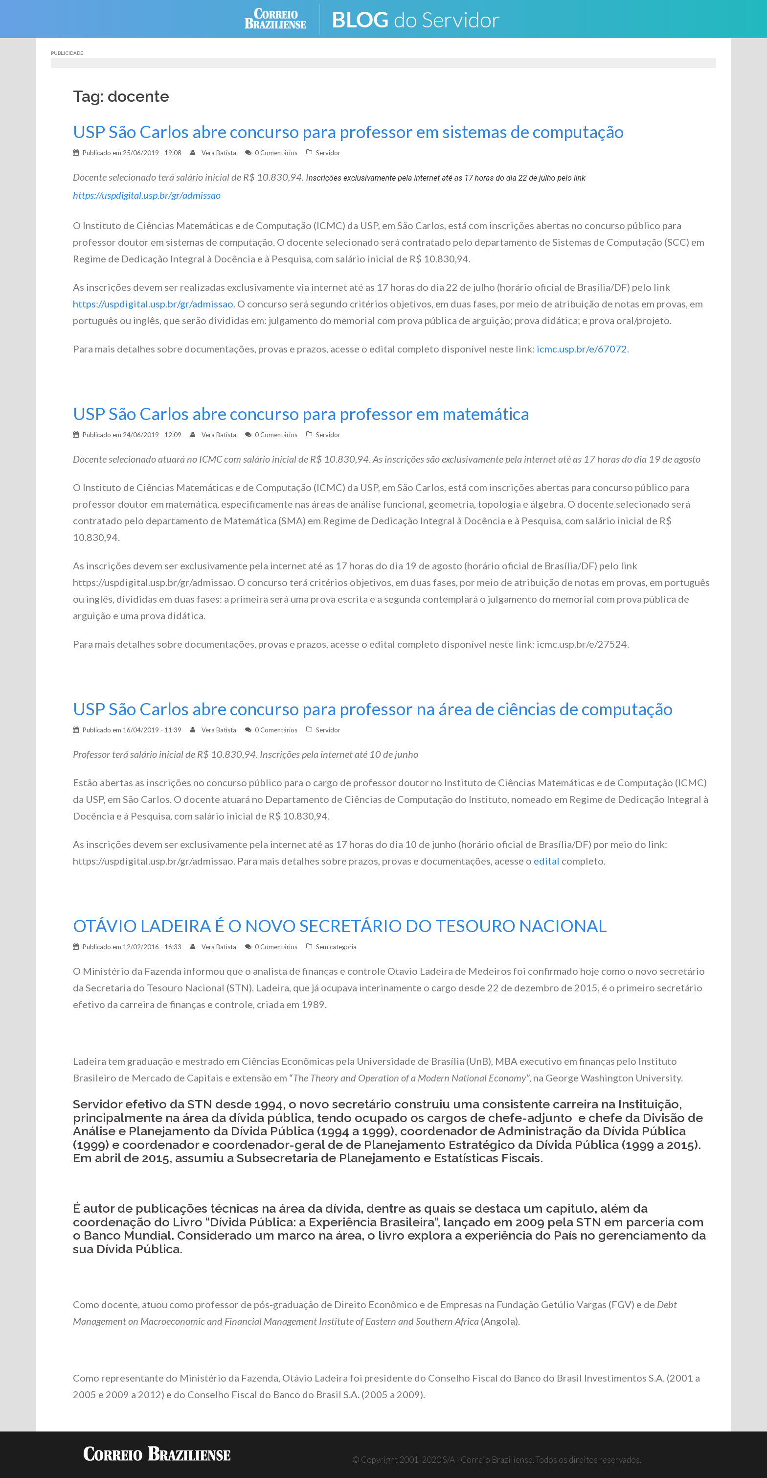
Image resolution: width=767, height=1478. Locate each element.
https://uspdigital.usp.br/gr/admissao (147, 195)
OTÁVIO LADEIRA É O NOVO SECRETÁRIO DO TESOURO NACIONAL (345, 925)
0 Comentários (276, 153)
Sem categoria (336, 947)
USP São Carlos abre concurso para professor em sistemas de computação (355, 131)
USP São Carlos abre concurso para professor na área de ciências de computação (380, 708)
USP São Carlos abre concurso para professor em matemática (307, 413)
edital (547, 861)
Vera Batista (219, 153)
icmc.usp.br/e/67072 (582, 348)
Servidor (328, 153)
